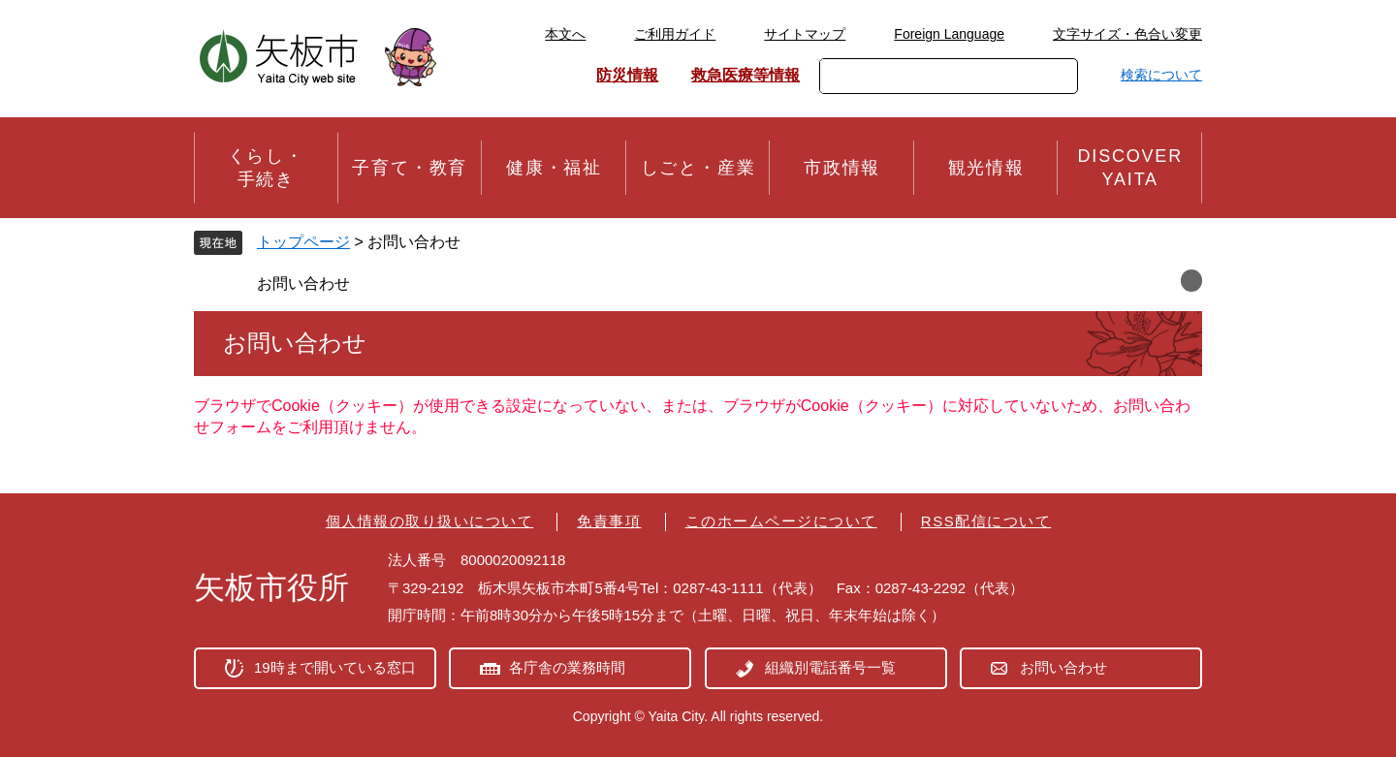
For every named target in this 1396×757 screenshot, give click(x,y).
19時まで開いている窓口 (335, 667)
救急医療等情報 (745, 75)
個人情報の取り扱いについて (430, 521)
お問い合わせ (303, 283)
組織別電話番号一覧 (830, 667)
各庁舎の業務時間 (567, 667)
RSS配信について (986, 521)
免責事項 (609, 521)
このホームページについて (781, 521)
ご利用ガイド (674, 34)
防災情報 (627, 75)
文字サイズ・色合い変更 (1127, 34)
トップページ (303, 242)
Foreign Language (949, 34)
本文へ (565, 34)
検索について (1161, 74)
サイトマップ (804, 34)
